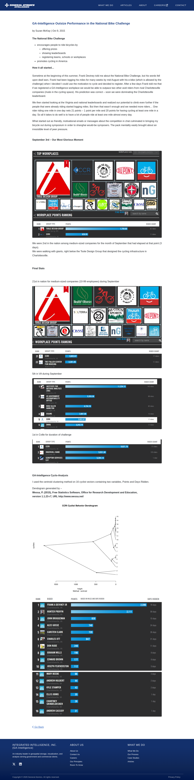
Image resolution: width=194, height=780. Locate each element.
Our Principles (76, 761)
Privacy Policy (174, 777)
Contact (180, 5)
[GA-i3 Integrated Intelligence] (19, 5)
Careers (161, 5)
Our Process (133, 754)
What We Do (105, 5)
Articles (126, 5)
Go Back (38, 727)
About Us (74, 751)
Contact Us (75, 754)
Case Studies (133, 758)
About (143, 5)
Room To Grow (76, 765)
